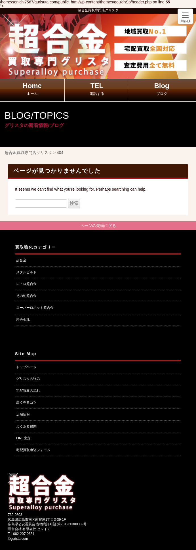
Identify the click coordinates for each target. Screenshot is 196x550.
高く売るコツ (26, 403)
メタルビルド (26, 272)
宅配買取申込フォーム (33, 450)
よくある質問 (26, 426)
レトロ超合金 (26, 284)
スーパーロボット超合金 (35, 308)
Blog (161, 89)
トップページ (26, 367)
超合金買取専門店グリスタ (98, 10)
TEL (97, 89)
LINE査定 (23, 438)
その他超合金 (26, 296)
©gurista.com (18, 539)
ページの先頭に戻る (98, 225)
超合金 (21, 260)
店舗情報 (23, 414)
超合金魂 (23, 320)
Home (32, 89)
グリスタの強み (28, 379)
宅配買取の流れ (28, 391)
